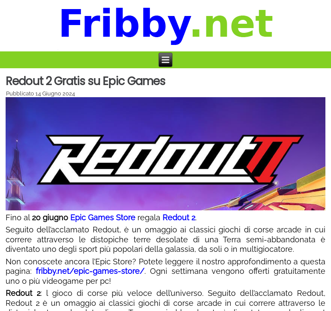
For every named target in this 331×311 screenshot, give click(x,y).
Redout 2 (178, 217)
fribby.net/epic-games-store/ (90, 271)
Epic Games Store (102, 217)
